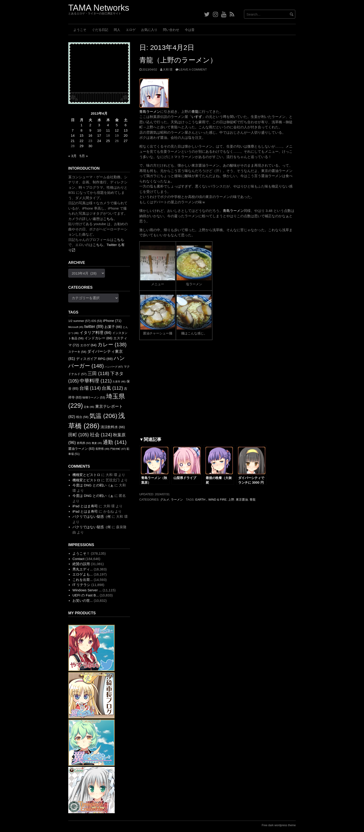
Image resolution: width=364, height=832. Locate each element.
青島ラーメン (149, 111)
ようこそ (79, 30)
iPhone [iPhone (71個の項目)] (112, 321)
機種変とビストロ (86, 475)
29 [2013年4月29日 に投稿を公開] (82, 146)
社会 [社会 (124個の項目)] (101, 434)
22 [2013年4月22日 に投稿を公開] (82, 141)
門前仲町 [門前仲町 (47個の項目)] (118, 448)
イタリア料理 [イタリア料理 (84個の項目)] (95, 332)
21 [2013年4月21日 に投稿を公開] (73, 141)
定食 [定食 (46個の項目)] (89, 406)
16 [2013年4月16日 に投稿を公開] (90, 135)
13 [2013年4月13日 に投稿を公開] (126, 130)
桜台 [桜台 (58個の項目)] (82, 417)
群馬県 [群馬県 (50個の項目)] (84, 443)
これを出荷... (82, 580)
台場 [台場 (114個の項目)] (90, 388)
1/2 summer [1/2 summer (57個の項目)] (79, 321)
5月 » (83, 156)
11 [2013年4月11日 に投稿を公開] (108, 130)
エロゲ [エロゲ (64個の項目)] (88, 345)
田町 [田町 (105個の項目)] (78, 434)
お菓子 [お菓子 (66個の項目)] (113, 327)
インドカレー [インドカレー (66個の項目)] (98, 338)
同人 (117, 30)
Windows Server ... (87, 590)
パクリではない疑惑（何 (91, 516)
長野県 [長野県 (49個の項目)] (102, 448)
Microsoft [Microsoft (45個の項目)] (75, 327)
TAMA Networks (98, 8)
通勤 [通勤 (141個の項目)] (115, 442)
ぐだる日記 (100, 30)
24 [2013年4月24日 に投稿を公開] (99, 141)
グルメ (164, 499)
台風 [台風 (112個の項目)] (112, 388)
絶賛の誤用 (81, 564)
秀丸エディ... (82, 569)
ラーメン (177, 499)
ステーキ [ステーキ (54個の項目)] (77, 351)
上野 (231, 499)
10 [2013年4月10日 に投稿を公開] (99, 130)
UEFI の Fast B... (85, 595)
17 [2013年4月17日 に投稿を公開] (99, 135)
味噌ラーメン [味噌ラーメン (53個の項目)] (93, 397)
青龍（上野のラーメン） (178, 60)
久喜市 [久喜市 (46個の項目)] (119, 381)
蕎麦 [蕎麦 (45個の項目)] (97, 443)
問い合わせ (171, 30)
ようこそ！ (81, 553)
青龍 (195, 111)
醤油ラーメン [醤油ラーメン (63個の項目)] (81, 448)
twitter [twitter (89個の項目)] (93, 326)
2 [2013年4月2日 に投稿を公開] (90, 125)
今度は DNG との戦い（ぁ (93, 485)
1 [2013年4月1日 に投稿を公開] (81, 125)
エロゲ (131, 30)
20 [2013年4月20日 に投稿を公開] (126, 135)
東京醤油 (242, 499)
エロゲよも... (82, 574)
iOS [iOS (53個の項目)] (96, 321)
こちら (108, 219)
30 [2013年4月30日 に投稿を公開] (90, 146)
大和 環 (168, 69)
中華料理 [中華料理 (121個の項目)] (96, 380)
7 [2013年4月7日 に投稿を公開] (73, 130)
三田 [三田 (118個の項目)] (98, 373)
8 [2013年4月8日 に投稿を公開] (81, 130)
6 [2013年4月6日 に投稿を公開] (126, 125)
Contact (78, 559)
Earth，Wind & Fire (211, 499)
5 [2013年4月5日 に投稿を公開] (117, 125)
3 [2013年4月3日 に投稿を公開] (99, 125)
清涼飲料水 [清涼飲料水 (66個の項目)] (113, 427)
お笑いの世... (82, 600)
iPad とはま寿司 (85, 506)
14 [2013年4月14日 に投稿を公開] (73, 135)
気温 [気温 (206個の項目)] (103, 415)
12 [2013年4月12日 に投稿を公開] (117, 130)
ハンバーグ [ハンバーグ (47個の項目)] (114, 366)
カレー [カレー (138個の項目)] (112, 344)
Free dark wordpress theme (279, 825)
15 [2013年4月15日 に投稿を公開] (82, 135)
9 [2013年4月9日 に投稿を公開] (90, 130)
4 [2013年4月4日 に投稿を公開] (108, 125)
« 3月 (72, 156)
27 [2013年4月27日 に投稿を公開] (126, 141)
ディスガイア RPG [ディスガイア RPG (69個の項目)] (94, 359)
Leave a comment (193, 69)
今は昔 (190, 30)
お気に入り (149, 30)
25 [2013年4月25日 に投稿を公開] (108, 141)
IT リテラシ (81, 585)
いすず (197, 117)
